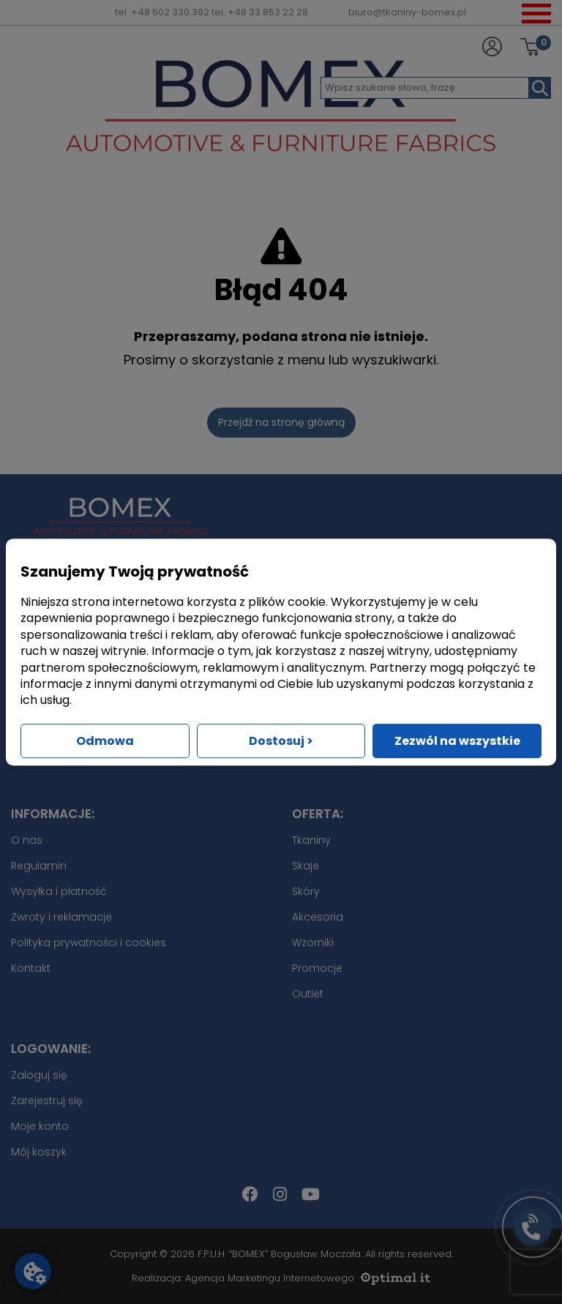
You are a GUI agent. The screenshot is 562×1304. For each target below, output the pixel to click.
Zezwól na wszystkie (457, 740)
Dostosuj (281, 740)
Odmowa (105, 740)
